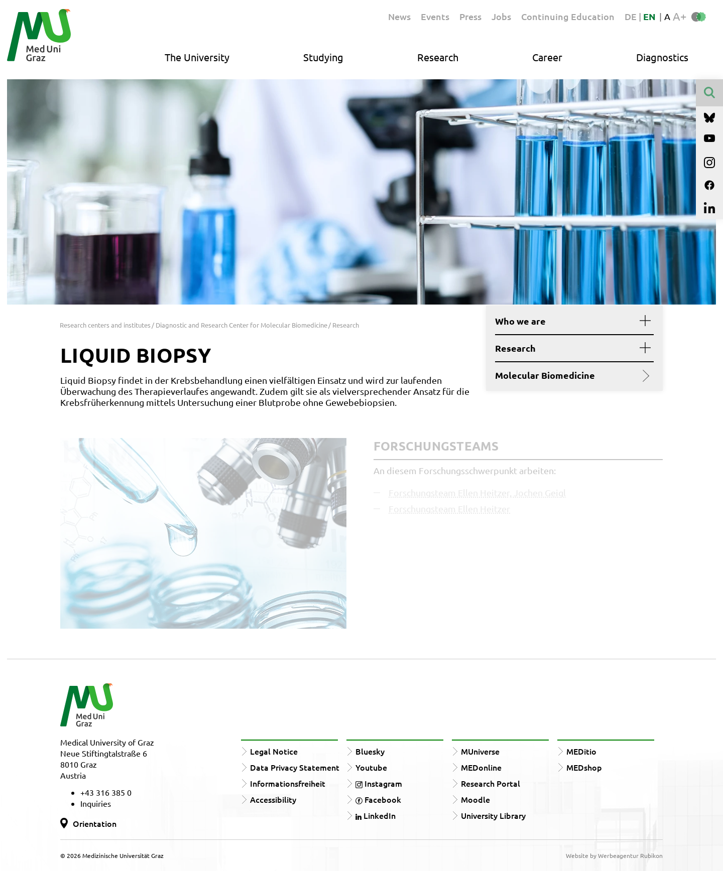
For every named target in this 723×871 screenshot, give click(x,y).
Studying (323, 57)
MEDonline (481, 767)
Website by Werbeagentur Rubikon (614, 855)
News (399, 16)
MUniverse (480, 751)
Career (547, 57)
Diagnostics (662, 57)
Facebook (378, 799)
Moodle (475, 799)
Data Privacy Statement (294, 767)
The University (197, 57)
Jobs (501, 16)
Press (470, 16)
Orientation (94, 823)
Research (437, 57)
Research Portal (490, 783)
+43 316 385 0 (106, 792)
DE (632, 16)
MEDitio (581, 751)
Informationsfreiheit (287, 783)
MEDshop (584, 767)
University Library (493, 815)
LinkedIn (375, 815)
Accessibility (273, 799)
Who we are (570, 321)
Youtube (371, 767)
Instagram (378, 783)
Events (435, 16)
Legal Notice (274, 751)
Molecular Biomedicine (570, 375)
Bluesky (370, 751)
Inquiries (95, 803)
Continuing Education (568, 16)
